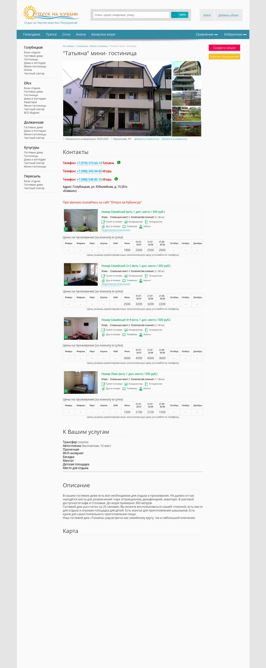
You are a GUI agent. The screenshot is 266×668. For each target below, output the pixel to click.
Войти (207, 15)
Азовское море (103, 34)
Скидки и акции (224, 48)
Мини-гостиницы (35, 105)
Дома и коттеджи (35, 63)
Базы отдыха (32, 88)
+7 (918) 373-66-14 (89, 163)
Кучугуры (31, 147)
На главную (68, 46)
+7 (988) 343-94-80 (89, 171)
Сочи (66, 34)
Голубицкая (33, 47)
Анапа (81, 34)
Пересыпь (32, 176)
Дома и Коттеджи (35, 98)
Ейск (27, 83)
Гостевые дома (33, 91)
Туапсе (51, 34)
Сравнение (207, 34)
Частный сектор (34, 109)
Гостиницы (31, 95)
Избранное (235, 34)
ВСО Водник (31, 112)
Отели (28, 70)
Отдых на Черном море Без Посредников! (51, 22)
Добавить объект (229, 15)
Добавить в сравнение (146, 138)
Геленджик (31, 34)
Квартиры (30, 102)
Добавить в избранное (174, 138)
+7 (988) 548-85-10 (89, 179)
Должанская (33, 122)
